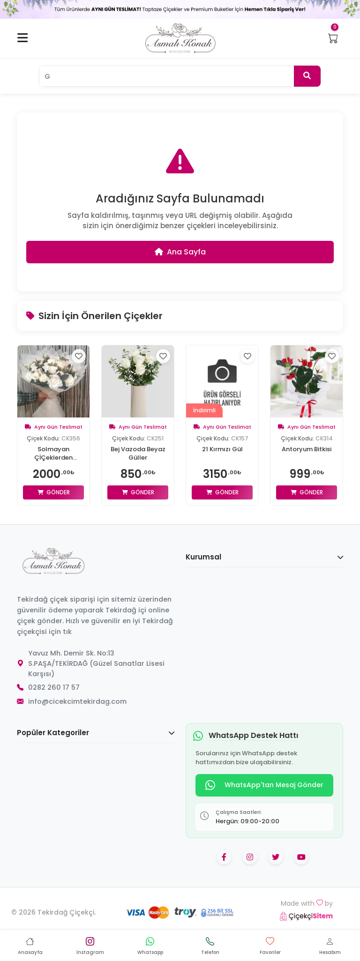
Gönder (54, 492)
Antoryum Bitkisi (306, 449)
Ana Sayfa (180, 251)
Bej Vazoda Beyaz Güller (138, 453)
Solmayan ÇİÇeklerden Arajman (53, 453)
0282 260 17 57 (54, 687)
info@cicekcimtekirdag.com (77, 701)
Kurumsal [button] (264, 557)
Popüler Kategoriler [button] (95, 733)
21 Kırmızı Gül (222, 449)
